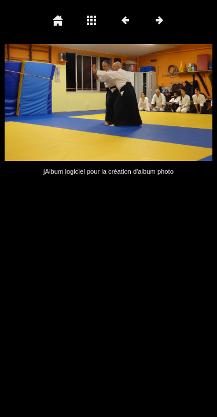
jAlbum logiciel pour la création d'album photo (108, 171)
